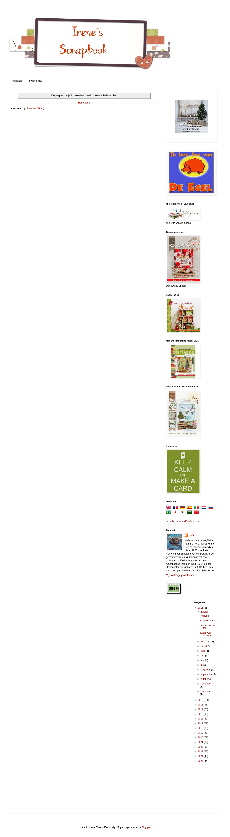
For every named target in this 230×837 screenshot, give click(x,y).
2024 (201, 756)
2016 (201, 718)
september (207, 674)
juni (203, 660)
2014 (201, 709)
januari (204, 611)
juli (202, 665)
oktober (205, 679)
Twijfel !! (204, 615)
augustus (206, 669)
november (206, 683)
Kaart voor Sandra (205, 634)
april (203, 650)
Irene (192, 535)
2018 (201, 728)
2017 (201, 723)
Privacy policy (35, 80)
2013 (201, 704)
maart (204, 646)
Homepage (16, 80)
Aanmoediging (207, 620)
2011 (201, 607)
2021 (201, 742)
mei (203, 655)
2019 (201, 732)
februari (205, 641)
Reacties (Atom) (35, 108)
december (206, 691)
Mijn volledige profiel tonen (180, 575)
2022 (201, 747)
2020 (201, 737)
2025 (201, 761)
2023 (201, 751)
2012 (201, 700)
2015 (201, 714)
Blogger (146, 827)
